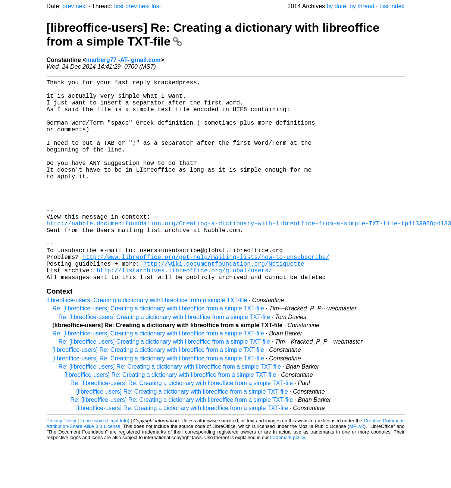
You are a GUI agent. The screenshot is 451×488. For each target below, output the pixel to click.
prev (68, 6)
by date (336, 6)
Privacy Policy (61, 465)
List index (392, 6)
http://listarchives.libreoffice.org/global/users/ (184, 313)
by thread (362, 6)
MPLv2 (356, 471)
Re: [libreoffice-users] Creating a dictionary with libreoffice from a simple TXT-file (158, 353)
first (119, 6)
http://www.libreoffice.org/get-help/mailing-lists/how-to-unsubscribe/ (205, 297)
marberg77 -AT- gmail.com (123, 60)
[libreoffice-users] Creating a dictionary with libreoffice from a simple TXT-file (147, 345)
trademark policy (287, 482)
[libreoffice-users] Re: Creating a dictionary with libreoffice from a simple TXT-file (158, 394)
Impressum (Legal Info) (104, 465)
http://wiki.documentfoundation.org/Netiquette (223, 305)
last (156, 6)
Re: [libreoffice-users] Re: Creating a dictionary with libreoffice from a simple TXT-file (170, 411)
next (81, 6)
